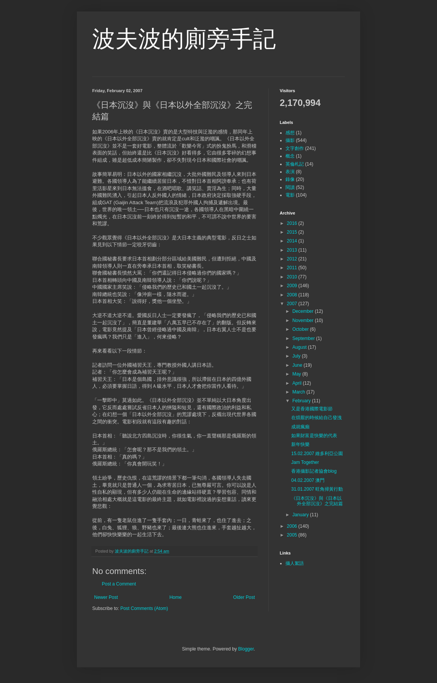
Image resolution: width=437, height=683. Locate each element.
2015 (292, 232)
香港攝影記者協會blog (314, 471)
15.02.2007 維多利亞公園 (317, 453)
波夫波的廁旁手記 (184, 39)
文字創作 (294, 148)
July (297, 356)
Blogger (246, 649)
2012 (292, 259)
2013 (292, 250)
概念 (290, 156)
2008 (292, 295)
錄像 (290, 179)
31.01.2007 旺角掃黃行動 (317, 489)
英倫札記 (294, 164)
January (301, 514)
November (303, 320)
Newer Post (106, 597)
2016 (292, 223)
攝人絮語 (294, 563)
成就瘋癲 (300, 426)
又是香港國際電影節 (312, 408)
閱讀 (290, 187)
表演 (290, 171)
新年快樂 (300, 444)
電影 (290, 195)
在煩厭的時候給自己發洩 (316, 417)
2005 (292, 535)
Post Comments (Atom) (144, 608)
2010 (292, 277)
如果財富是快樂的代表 (314, 435)
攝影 (290, 140)
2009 (292, 285)
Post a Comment (119, 584)
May (297, 374)
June (297, 365)
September (304, 338)
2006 (292, 526)
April (297, 383)
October (301, 329)
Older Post (244, 597)
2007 (292, 303)
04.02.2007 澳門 (307, 480)
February (302, 400)
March (299, 392)
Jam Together (305, 462)
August (300, 347)
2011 (292, 267)
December (303, 311)
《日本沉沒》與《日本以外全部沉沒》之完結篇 (317, 501)
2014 (292, 241)
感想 (290, 132)
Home (176, 597)
